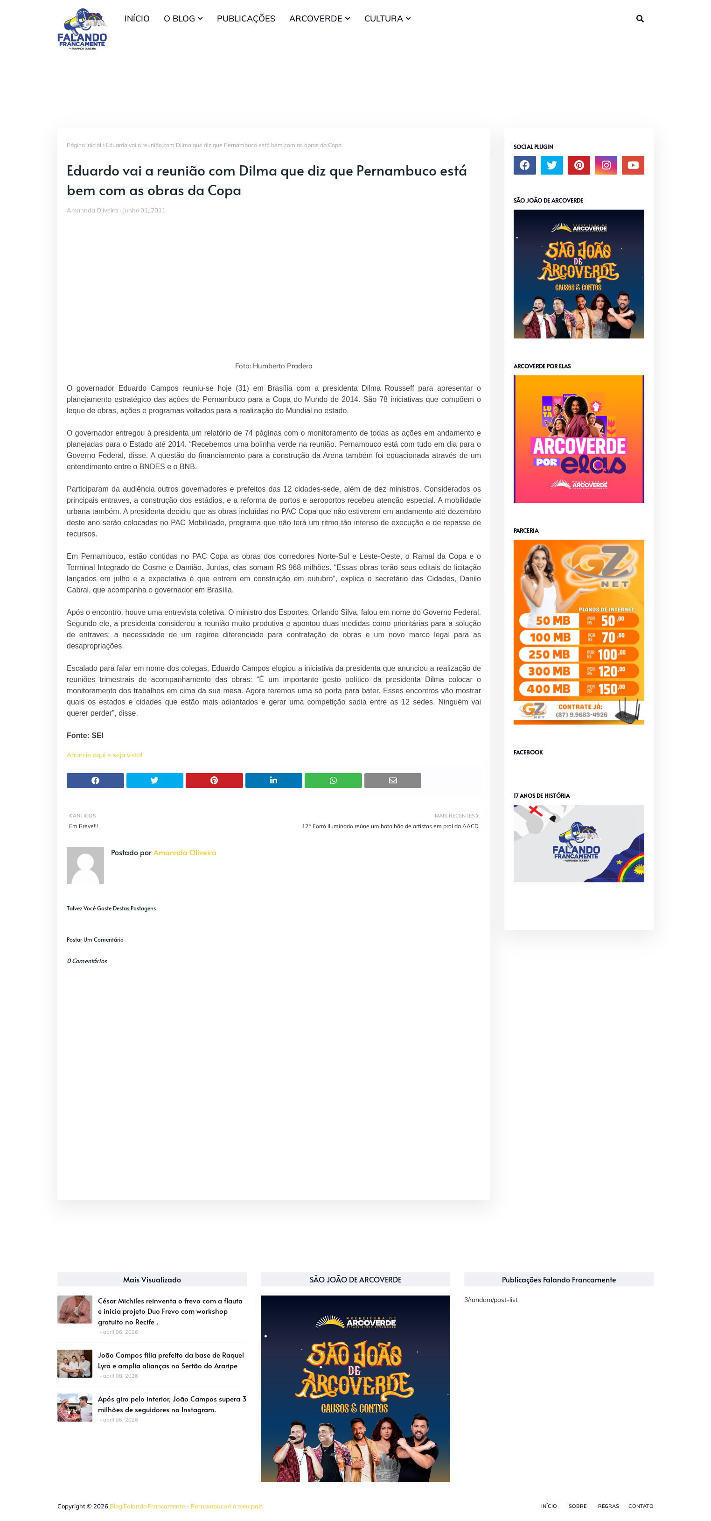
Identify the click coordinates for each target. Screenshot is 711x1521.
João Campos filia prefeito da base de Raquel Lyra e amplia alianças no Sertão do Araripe (171, 1360)
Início (549, 1506)
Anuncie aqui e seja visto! (104, 755)
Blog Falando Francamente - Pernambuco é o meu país (186, 1506)
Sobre (577, 1506)
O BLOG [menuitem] (179, 18)
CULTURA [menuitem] (383, 18)
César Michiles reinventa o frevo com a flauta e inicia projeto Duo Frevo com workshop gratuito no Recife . (170, 1311)
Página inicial (84, 144)
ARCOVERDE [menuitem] (315, 18)
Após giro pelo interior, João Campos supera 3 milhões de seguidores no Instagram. (172, 1404)
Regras (608, 1506)
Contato (641, 1506)
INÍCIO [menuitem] (137, 18)
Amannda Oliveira (92, 210)
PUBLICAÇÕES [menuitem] (246, 18)
